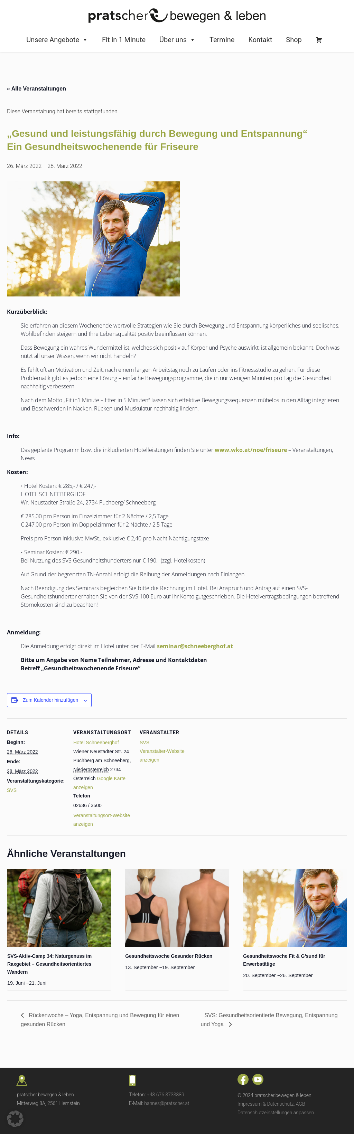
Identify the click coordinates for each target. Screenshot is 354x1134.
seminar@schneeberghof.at (195, 646)
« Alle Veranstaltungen (36, 89)
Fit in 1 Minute (124, 40)
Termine (221, 40)
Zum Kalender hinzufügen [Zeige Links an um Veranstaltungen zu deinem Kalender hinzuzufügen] (50, 700)
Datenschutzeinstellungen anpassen (275, 1112)
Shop (294, 40)
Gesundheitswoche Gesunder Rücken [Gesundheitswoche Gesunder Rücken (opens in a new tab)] (168, 956)
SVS (12, 790)
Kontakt (260, 40)
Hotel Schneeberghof (96, 742)
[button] (15, 1119)
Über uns (177, 40)
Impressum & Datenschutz (265, 1104)
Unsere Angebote (57, 40)
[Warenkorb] (319, 40)
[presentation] (59, 908)
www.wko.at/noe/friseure (251, 450)
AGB (300, 1104)
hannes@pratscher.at (166, 1103)
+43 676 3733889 (165, 1094)
